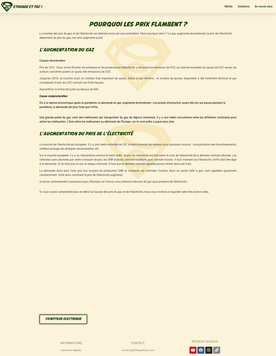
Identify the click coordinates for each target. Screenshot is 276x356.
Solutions (244, 6)
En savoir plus (263, 6)
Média (229, 6)
